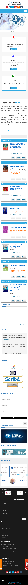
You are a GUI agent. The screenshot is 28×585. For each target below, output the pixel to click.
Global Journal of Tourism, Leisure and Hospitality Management (17, 271)
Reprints (4, 537)
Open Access (5, 530)
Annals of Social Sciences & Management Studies (15, 173)
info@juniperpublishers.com (12, 565)
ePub (23, 157)
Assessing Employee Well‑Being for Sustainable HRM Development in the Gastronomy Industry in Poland (18, 266)
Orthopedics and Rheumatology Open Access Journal (17, 212)
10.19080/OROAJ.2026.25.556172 (17, 214)
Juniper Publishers (17, 580)
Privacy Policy (18, 583)
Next (21, 136)
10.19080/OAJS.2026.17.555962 (16, 252)
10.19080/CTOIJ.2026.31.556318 (16, 233)
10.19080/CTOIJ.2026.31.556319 (16, 195)
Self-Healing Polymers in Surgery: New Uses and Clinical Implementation (17, 246)
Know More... (23, 324)
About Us (4, 526)
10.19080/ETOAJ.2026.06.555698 (16, 153)
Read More (14, 474)
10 (18, 136)
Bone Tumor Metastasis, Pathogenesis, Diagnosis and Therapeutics (16, 188)
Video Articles (5, 535)
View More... (23, 355)
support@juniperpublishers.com (11, 551)
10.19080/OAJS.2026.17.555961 (16, 296)
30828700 (7, 340)
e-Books (4, 533)
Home (3, 524)
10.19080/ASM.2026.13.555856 (16, 175)
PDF (13, 157)
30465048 (7, 351)
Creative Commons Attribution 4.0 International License (10, 581)
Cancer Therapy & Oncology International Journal (18, 193)
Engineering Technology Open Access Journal (17, 151)
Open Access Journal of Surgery (16, 251)
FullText (18, 157)
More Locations (5, 539)
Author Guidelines (6, 528)
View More (13, 49)
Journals (4, 531)
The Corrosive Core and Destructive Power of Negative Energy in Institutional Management (18, 166)
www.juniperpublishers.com (9, 567)
